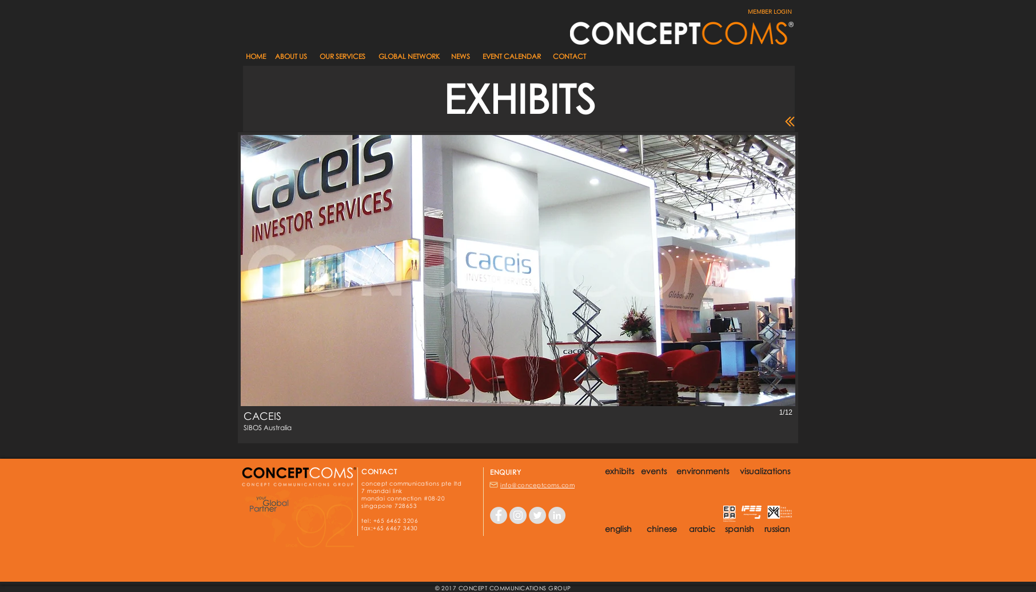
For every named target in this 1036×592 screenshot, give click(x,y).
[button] (460, 57)
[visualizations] (765, 471)
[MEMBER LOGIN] (764, 12)
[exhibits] (619, 471)
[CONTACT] (569, 57)
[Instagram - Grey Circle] (518, 515)
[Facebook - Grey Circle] (498, 515)
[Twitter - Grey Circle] (537, 515)
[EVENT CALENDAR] (511, 57)
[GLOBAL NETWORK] (409, 57)
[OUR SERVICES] (342, 57)
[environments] (702, 471)
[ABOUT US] (291, 57)
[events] (653, 471)
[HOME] (255, 57)
